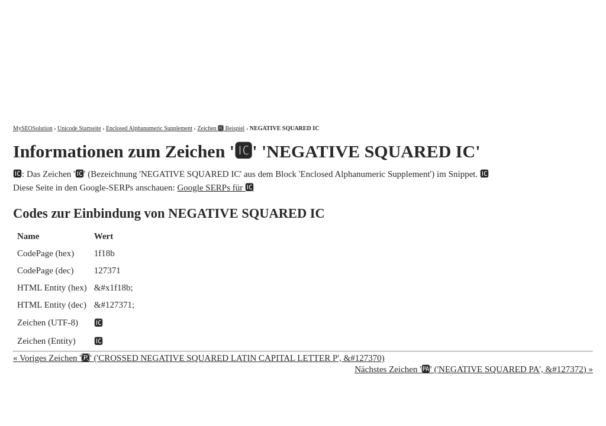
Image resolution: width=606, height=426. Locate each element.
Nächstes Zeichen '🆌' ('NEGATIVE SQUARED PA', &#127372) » (473, 369)
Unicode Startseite (79, 128)
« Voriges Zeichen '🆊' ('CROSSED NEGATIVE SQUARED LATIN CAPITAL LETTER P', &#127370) (199, 358)
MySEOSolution (33, 128)
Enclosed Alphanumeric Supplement (149, 128)
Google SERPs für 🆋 (215, 187)
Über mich (441, 10)
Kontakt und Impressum (532, 10)
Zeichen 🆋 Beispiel (220, 128)
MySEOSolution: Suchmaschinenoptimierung (152, 53)
